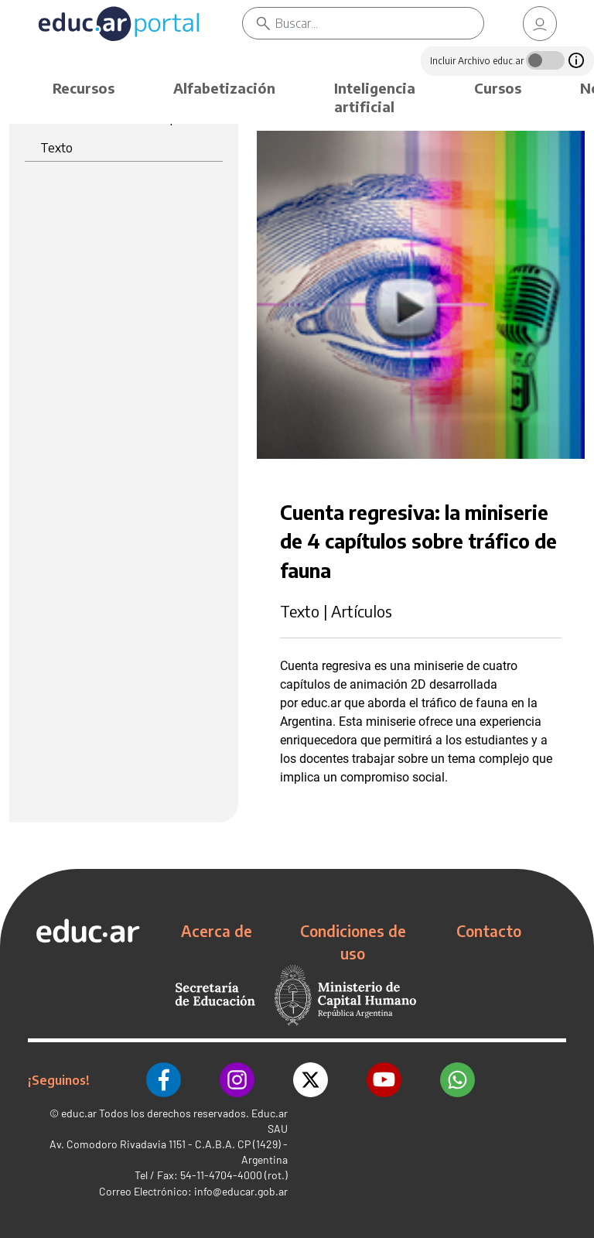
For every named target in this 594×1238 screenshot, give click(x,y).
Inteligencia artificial (374, 97)
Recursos (83, 88)
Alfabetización (224, 88)
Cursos (497, 88)
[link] (540, 23)
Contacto (488, 931)
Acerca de (216, 931)
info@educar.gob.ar (241, 1191)
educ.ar (79, 1113)
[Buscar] (379, 23)
